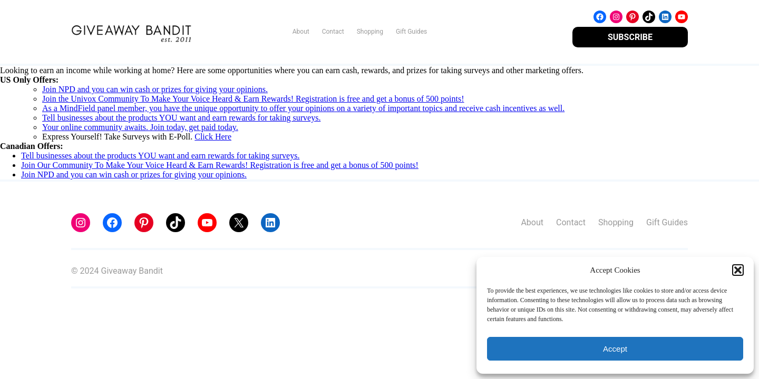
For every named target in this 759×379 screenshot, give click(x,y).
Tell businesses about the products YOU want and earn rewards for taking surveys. (181, 117)
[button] (738, 270)
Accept (615, 348)
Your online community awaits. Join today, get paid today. (140, 127)
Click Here (212, 136)
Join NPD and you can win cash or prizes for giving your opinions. (155, 89)
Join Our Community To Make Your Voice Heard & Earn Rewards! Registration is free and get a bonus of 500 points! (220, 165)
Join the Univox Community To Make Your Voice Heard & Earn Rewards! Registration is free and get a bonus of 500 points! (253, 98)
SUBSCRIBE (630, 37)
